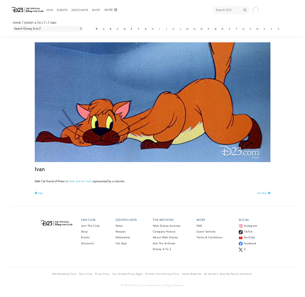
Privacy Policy (102, 274)
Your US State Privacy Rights (127, 274)
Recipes (121, 231)
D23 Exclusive (126, 220)
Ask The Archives (164, 243)
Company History (164, 231)
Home (17, 23)
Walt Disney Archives (167, 226)
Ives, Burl (263, 193)
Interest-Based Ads (191, 274)
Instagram (250, 226)
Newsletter (123, 237)
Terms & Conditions (210, 237)
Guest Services (206, 231)
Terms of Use (85, 274)
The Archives (163, 220)
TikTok (248, 231)
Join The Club (90, 226)
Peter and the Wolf (80, 181)
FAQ (199, 226)
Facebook (250, 243)
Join (49, 10)
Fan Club (88, 220)
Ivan (53, 23)
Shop (96, 10)
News (119, 226)
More (201, 220)
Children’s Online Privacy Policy (162, 274)
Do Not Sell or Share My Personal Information (228, 274)
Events (62, 10)
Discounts (80, 10)
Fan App (121, 243)
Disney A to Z (33, 23)
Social (244, 220)
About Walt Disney (165, 237)
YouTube (249, 237)
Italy (39, 193)
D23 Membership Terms (64, 274)
